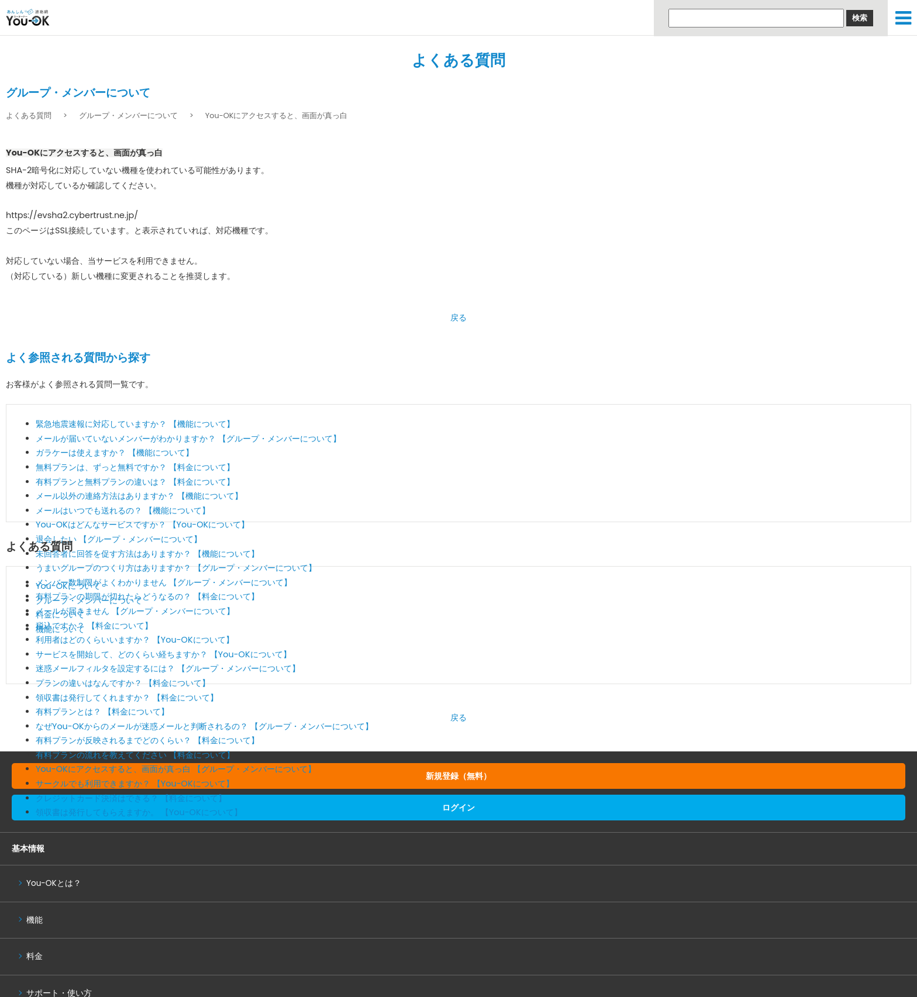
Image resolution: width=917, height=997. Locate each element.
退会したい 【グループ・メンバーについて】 (119, 539)
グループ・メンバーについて (128, 115)
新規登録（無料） (458, 776)
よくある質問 (458, 60)
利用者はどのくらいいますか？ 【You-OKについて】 (135, 640)
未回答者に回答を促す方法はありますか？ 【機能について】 (147, 554)
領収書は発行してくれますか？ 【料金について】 (127, 697)
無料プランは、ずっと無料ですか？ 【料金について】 (135, 467)
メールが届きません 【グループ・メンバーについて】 (135, 611)
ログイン (458, 807)
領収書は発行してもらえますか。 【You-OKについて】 (139, 812)
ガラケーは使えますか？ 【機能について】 (115, 452)
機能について (60, 629)
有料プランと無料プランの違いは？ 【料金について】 (135, 482)
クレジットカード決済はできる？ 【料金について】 (131, 798)
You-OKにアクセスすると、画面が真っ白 (276, 115)
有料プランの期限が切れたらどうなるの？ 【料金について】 (147, 596)
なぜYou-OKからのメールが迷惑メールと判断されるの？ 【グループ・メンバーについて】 (204, 726)
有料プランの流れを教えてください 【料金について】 (135, 755)
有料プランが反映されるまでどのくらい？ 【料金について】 (147, 740)
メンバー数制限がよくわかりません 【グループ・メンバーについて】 (164, 582)
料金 (34, 956)
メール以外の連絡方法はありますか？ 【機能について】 (139, 496)
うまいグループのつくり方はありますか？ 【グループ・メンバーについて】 (176, 568)
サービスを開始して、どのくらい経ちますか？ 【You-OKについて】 (163, 654)
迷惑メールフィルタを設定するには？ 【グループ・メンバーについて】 (168, 668)
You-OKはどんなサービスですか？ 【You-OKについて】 (142, 524)
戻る (458, 317)
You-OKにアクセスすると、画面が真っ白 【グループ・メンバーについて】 (176, 769)
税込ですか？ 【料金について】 (94, 626)
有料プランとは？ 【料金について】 (102, 711)
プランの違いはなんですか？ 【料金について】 (123, 683)
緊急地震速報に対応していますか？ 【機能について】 (135, 424)
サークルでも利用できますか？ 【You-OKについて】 (135, 783)
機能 (34, 920)
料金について (60, 614)
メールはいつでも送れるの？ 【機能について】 (123, 510)
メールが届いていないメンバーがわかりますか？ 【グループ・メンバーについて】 (188, 438)
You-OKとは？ (53, 883)
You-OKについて (68, 586)
